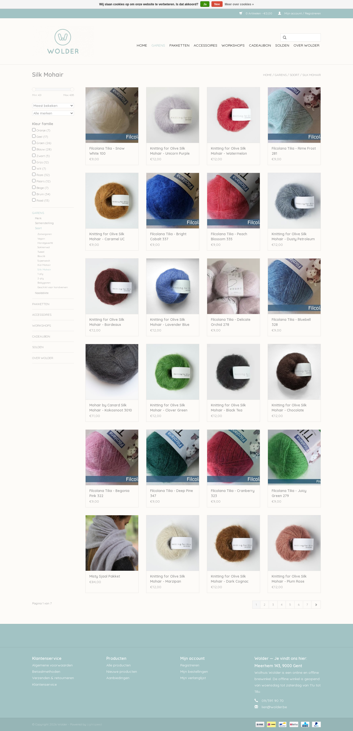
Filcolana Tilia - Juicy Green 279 (289, 493)
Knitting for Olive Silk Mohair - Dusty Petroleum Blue (293, 237)
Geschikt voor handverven (52, 287)
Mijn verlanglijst (193, 678)
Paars (43, 181)
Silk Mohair (311, 75)
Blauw (44, 149)
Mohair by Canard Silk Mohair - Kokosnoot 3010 (110, 407)
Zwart (43, 156)
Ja (204, 4)
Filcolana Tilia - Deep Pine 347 (171, 493)
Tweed (40, 251)
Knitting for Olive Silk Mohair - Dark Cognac (229, 579)
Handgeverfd (45, 242)
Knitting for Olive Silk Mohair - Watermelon (229, 151)
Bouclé (41, 256)
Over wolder (306, 45)
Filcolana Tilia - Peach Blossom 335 (229, 236)
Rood (42, 200)
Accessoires (205, 45)
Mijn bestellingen (194, 671)
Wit (41, 168)
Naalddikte (42, 293)
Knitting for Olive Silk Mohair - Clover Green (168, 407)
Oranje (43, 130)
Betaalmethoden (46, 671)
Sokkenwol (43, 247)
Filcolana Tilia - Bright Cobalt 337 (168, 236)
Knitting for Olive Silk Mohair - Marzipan (167, 579)
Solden (282, 45)
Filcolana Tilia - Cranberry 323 (232, 493)
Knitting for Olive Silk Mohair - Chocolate (289, 407)
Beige (42, 188)
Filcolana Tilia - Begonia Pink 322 (109, 493)
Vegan (41, 238)
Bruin (43, 194)
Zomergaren (44, 233)
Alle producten (118, 665)
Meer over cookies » (239, 4)
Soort (294, 75)
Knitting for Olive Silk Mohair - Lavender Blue (169, 322)
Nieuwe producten (121, 671)
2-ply (40, 278)
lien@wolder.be (274, 707)
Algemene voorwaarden (52, 665)
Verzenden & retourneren (53, 678)
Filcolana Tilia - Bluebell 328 (291, 322)
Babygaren (44, 282)
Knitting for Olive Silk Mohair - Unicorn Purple (170, 151)
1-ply (40, 273)
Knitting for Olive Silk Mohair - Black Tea (228, 407)
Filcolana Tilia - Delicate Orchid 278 (230, 322)
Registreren (189, 665)
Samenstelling (44, 223)
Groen (43, 143)
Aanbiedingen (117, 678)
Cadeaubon (260, 45)
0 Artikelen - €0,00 (256, 13)
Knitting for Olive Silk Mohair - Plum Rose (289, 579)
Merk (38, 218)
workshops (233, 45)
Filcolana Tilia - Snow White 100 (107, 151)
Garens (158, 45)
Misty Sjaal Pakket (104, 576)
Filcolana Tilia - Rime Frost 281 (294, 151)
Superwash (43, 260)
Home (142, 45)
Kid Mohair (44, 264)
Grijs (42, 162)
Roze (43, 175)
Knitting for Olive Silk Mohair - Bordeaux (106, 322)
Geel (42, 137)
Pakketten (179, 45)
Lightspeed (94, 724)
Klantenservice (44, 684)
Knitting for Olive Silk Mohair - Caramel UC (107, 236)
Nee (217, 4)
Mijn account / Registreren (299, 13)
